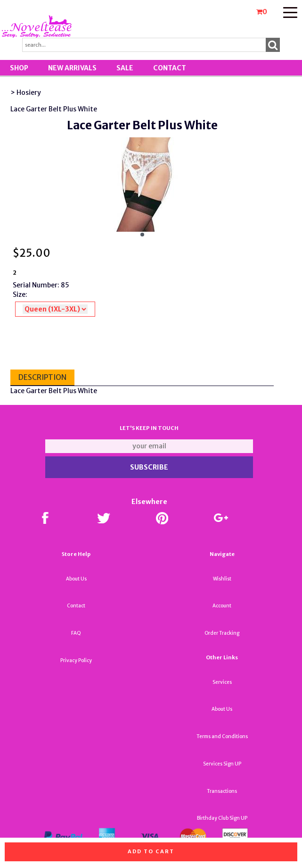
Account (221, 606)
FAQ (76, 633)
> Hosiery (25, 92)
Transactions (222, 791)
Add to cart (151, 851)
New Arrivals (72, 68)
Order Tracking (221, 633)
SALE (124, 68)
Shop (19, 68)
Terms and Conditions (222, 736)
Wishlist (222, 579)
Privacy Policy (76, 660)
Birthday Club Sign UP (222, 818)
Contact (169, 68)
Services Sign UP (222, 764)
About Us (76, 579)
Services (222, 682)
